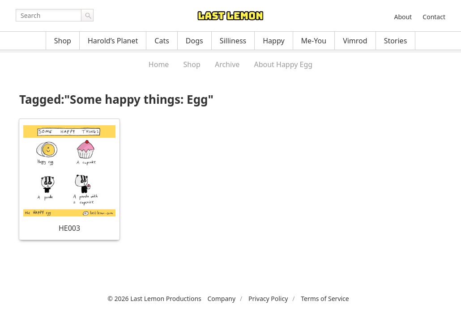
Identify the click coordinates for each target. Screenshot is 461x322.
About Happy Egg (283, 64)
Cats (161, 41)
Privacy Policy (268, 298)
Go (87, 15)
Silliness (233, 41)
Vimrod (355, 41)
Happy (273, 41)
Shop (62, 41)
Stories (395, 41)
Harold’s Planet (113, 41)
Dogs (194, 41)
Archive (227, 64)
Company (221, 298)
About (403, 17)
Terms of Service (325, 298)
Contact (434, 17)
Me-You (314, 41)
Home (159, 64)
